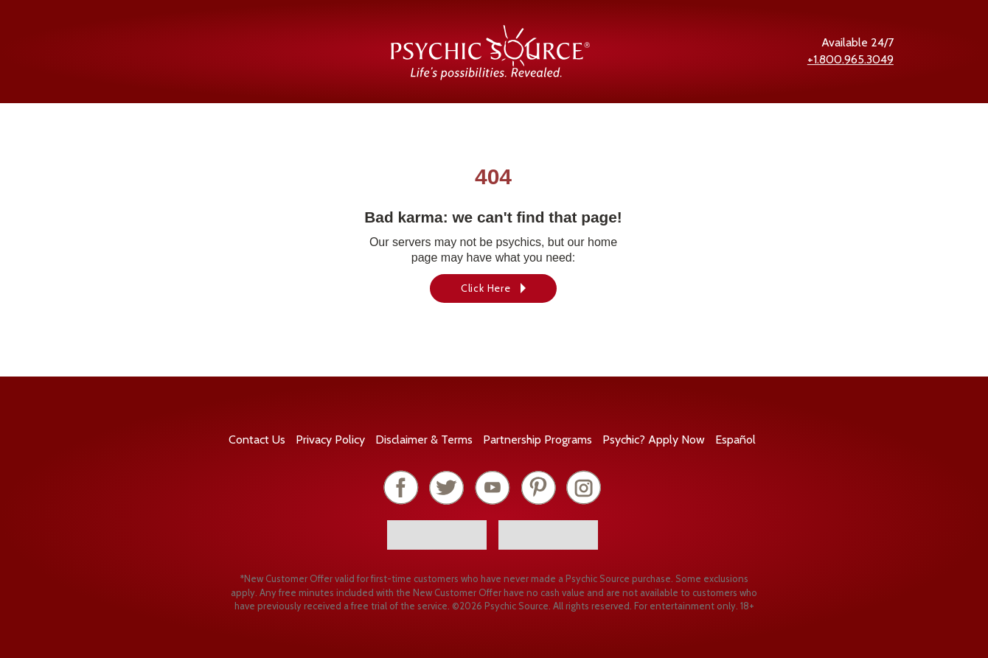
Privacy (330, 440)
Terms (424, 440)
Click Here (486, 288)
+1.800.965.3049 (850, 59)
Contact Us (257, 440)
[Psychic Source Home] (490, 76)
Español (735, 440)
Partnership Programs (537, 440)
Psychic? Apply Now (653, 440)
